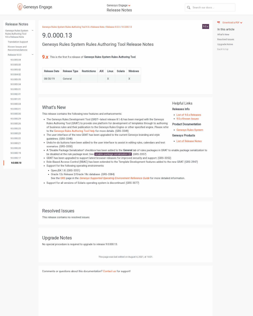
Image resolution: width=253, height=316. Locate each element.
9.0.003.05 (16, 79)
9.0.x (205, 26)
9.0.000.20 (16, 148)
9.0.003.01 (16, 89)
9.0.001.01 (16, 99)
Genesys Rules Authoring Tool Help (74, 131)
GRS (62, 178)
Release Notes (119, 10)
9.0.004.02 (16, 74)
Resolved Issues (225, 39)
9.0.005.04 (16, 59)
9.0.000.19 (16, 153)
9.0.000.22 (16, 138)
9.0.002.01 (16, 94)
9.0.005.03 (16, 64)
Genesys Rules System (190, 130)
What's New (223, 34)
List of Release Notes (189, 141)
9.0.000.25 (16, 128)
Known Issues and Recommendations (17, 48)
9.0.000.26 (16, 123)
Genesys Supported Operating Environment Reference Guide (114, 178)
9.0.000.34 (16, 104)
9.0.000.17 (16, 158)
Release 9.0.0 (14, 54)
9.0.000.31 (16, 108)
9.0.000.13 (16, 163)
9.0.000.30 (16, 113)
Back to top (222, 49)
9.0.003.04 (16, 84)
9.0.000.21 (16, 143)
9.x (45, 57)
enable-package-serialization (111, 154)
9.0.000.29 (16, 118)
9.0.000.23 (16, 133)
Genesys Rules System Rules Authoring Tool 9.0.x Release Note (16, 33)
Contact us (109, 271)
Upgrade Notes (225, 44)
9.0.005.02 (16, 69)
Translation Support (18, 42)
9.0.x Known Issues (188, 118)
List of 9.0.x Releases (189, 114)
